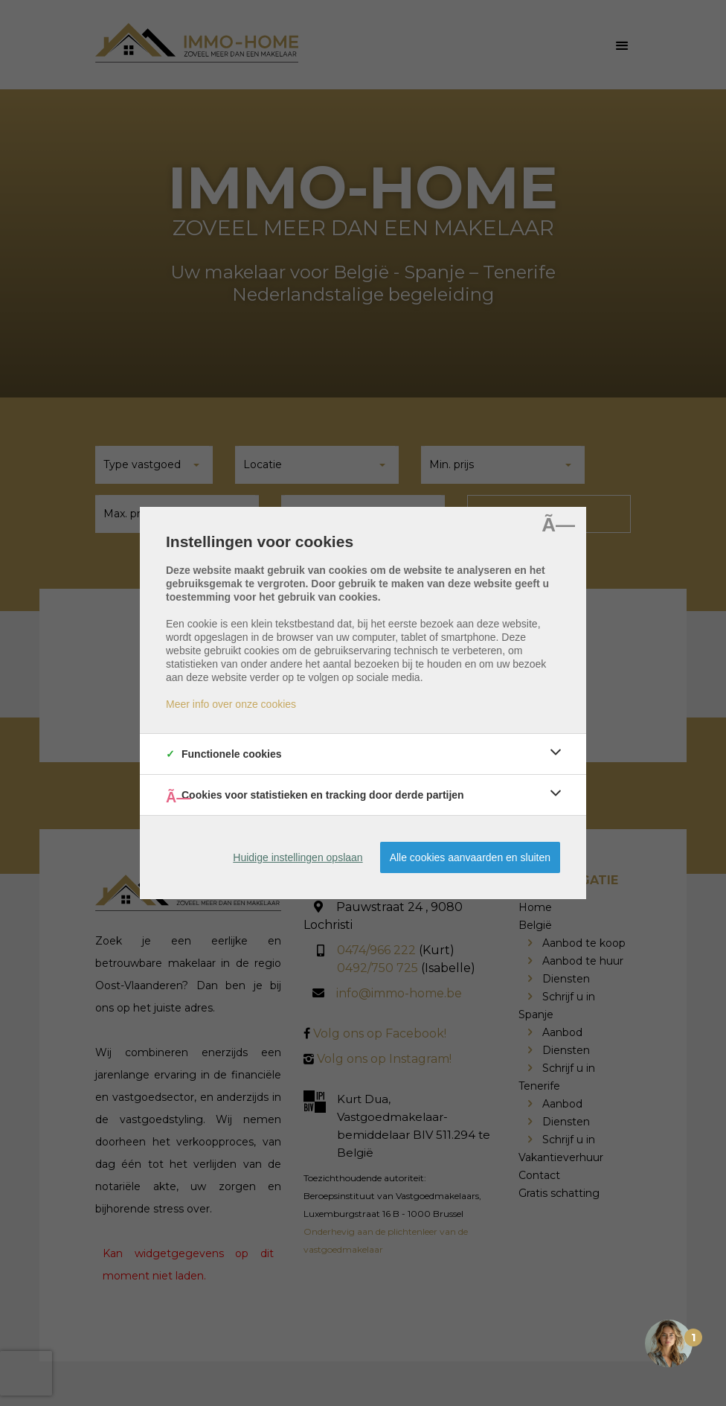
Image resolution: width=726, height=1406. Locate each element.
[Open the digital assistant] (669, 1346)
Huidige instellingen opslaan (297, 857)
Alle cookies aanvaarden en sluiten (470, 857)
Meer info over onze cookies (231, 704)
